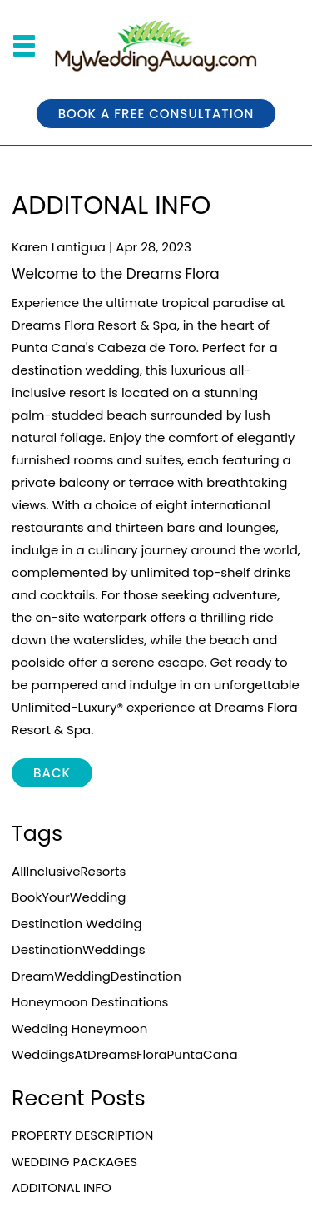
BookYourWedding (69, 897)
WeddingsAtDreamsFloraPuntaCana (125, 1054)
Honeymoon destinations (90, 1002)
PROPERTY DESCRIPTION (82, 1135)
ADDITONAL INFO (61, 1187)
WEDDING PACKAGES (74, 1161)
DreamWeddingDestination (96, 976)
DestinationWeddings (78, 949)
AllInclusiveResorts (69, 871)
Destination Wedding (77, 923)
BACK (52, 773)
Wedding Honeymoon (79, 1028)
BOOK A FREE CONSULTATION (156, 113)
